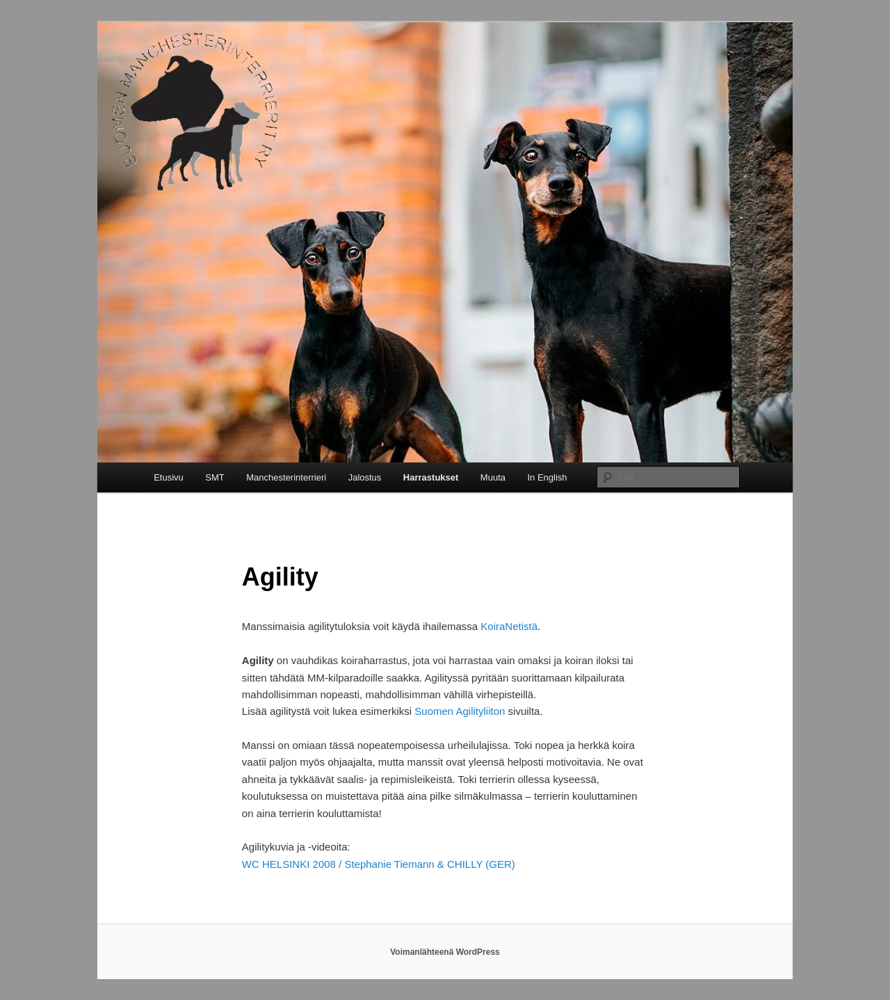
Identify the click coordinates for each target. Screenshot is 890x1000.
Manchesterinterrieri (286, 477)
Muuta (492, 477)
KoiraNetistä (508, 626)
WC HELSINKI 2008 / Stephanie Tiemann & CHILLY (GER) (378, 864)
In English (547, 477)
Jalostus (365, 477)
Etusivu (169, 477)
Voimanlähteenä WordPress (445, 952)
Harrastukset (431, 477)
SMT (214, 477)
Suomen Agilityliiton (459, 711)
